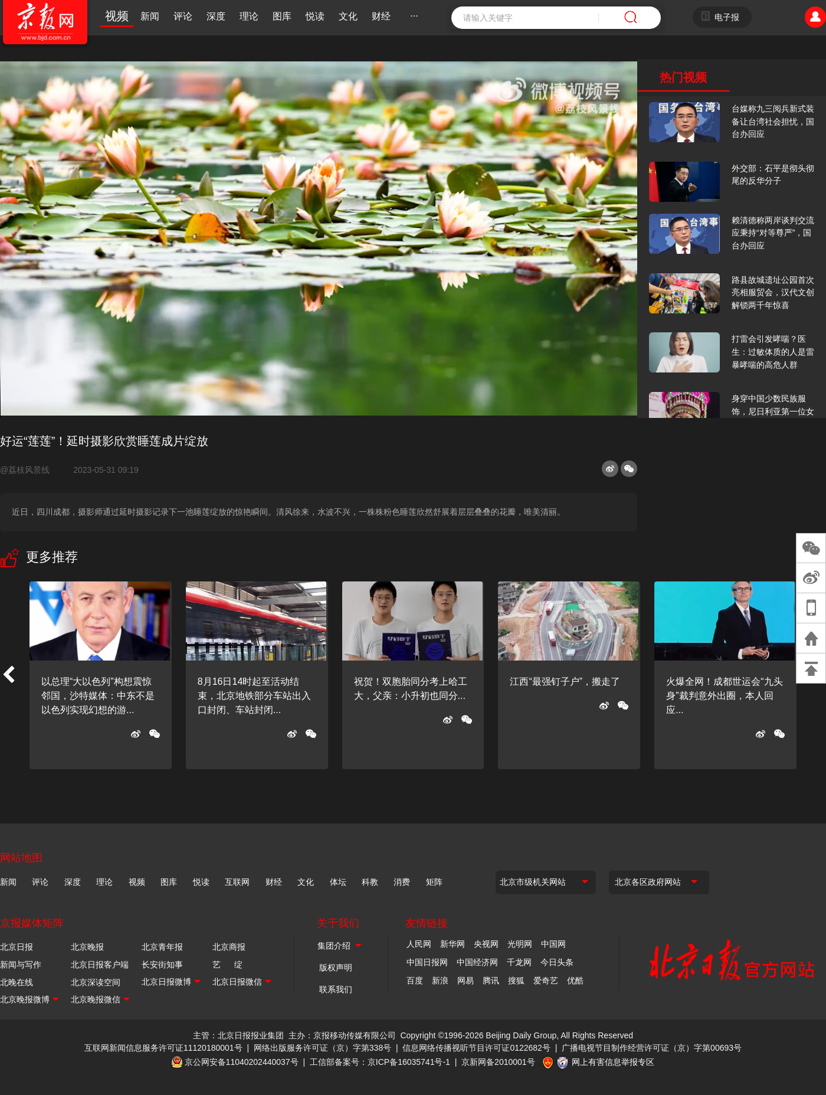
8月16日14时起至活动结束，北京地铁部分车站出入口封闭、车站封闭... (254, 695)
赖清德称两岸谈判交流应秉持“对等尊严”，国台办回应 (773, 232)
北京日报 (16, 947)
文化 (348, 16)
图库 (282, 16)
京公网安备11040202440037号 (242, 1062)
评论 (182, 16)
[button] (8, 675)
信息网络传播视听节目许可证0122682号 (476, 1047)
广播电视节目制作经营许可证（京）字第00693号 (652, 1047)
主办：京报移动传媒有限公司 (342, 1035)
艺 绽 (227, 964)
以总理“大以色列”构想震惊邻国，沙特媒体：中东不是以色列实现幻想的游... (98, 695)
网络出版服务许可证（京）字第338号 (322, 1047)
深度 (215, 16)
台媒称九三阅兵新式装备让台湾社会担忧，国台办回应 (773, 121)
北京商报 (228, 947)
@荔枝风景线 (29, 470)
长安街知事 (162, 964)
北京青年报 (162, 947)
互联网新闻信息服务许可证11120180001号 (163, 1047)
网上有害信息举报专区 (613, 1062)
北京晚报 (87, 947)
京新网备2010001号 (498, 1062)
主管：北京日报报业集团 (238, 1035)
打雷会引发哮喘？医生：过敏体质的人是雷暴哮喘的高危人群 (773, 351)
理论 (249, 16)
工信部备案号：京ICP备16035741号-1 (380, 1062)
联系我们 (335, 989)
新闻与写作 (20, 964)
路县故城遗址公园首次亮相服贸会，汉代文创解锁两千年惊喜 (773, 292)
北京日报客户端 (100, 964)
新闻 (149, 16)
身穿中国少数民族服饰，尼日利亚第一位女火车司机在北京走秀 (773, 411)
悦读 (315, 16)
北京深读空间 (95, 982)
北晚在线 (16, 982)
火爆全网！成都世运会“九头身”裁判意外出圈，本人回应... (724, 695)
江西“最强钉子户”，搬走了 (565, 681)
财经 (381, 16)
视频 (117, 15)
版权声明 (335, 967)
